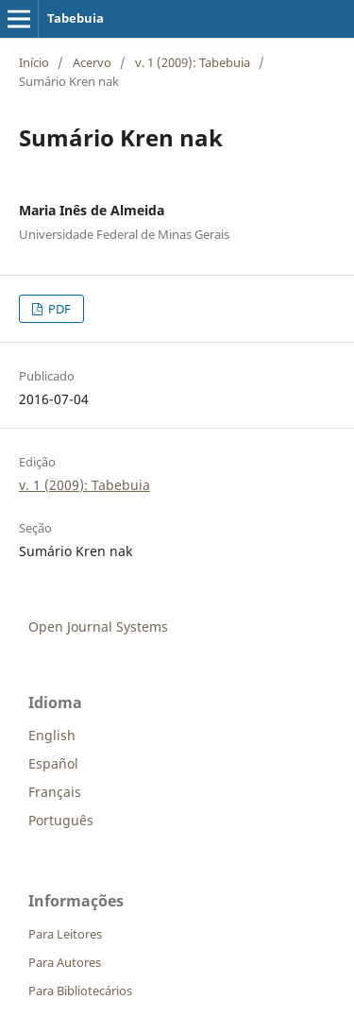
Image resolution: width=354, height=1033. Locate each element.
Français (54, 792)
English (52, 735)
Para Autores (64, 962)
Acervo (92, 62)
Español (53, 763)
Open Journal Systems (98, 626)
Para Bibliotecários (80, 990)
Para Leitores (65, 933)
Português (60, 820)
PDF (58, 308)
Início (34, 62)
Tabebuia (75, 17)
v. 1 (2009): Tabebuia (192, 62)
